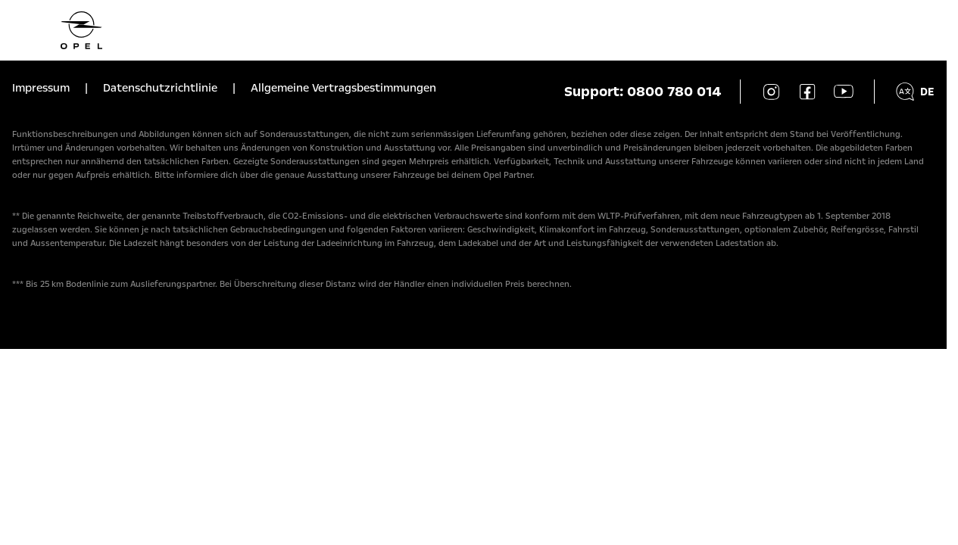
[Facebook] (807, 91)
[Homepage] (473, 30)
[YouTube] (844, 91)
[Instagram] (771, 91)
